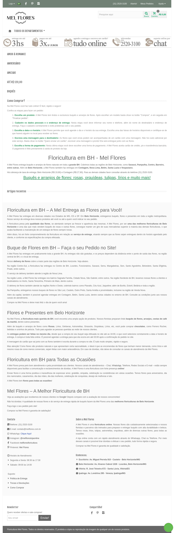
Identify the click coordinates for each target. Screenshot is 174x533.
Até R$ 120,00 (14, 82)
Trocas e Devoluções (19, 483)
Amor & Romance (16, 54)
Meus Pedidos (147, 4)
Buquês (11, 91)
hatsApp (117, 365)
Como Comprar (17, 487)
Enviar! (44, 517)
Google (62, 397)
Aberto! (133, 4)
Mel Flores (24, 447)
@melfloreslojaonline (29, 438)
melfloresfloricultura (28, 443)
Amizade (11, 72)
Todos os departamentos (29, 31)
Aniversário (13, 63)
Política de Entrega (18, 478)
